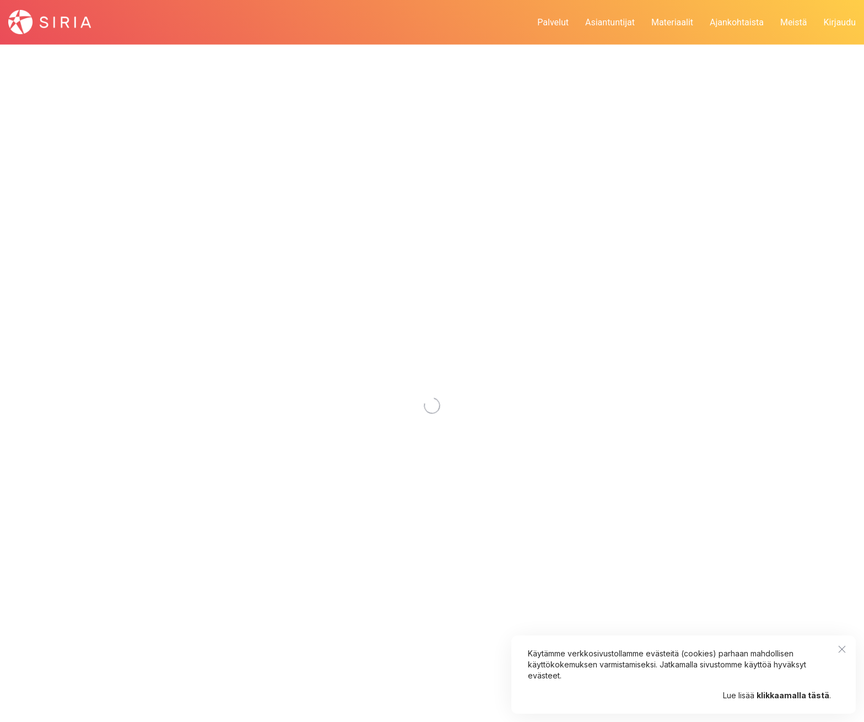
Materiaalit (672, 22)
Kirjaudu (839, 22)
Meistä (793, 22)
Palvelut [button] (553, 22)
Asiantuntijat (610, 22)
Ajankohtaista (737, 22)
